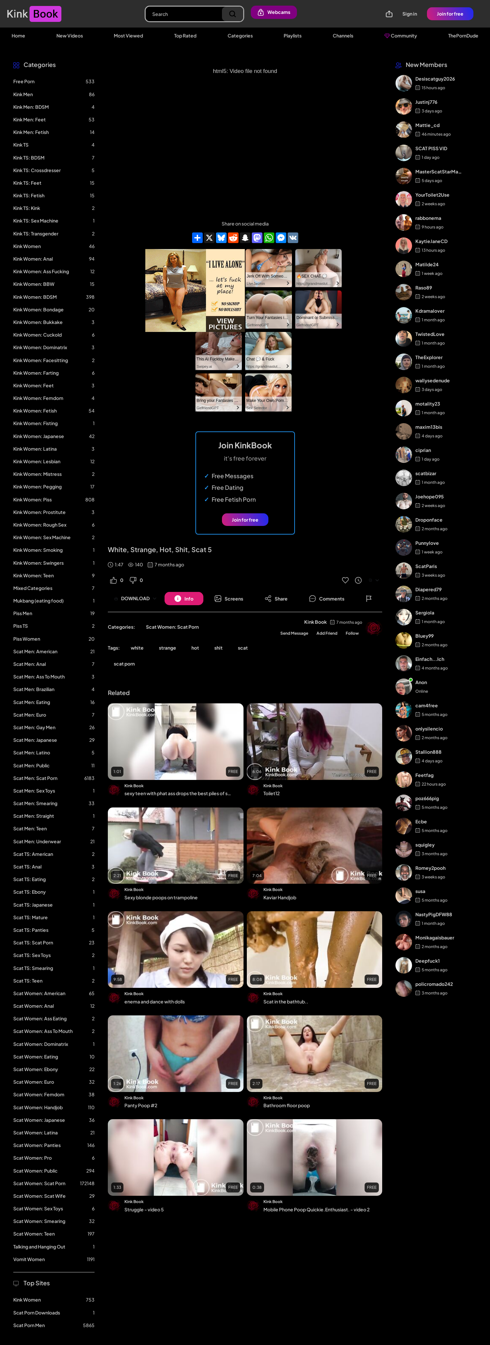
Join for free (450, 14)
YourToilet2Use (432, 195)
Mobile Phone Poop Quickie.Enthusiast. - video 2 (316, 1209)
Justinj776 (426, 102)
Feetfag (424, 775)
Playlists (293, 35)
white (137, 648)
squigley (425, 845)
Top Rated (185, 35)
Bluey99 (424, 636)
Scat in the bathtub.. (285, 1001)
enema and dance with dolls (154, 1001)
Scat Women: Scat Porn (172, 627)
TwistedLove (430, 334)
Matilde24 (427, 264)
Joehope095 (429, 496)
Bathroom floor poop (286, 1105)
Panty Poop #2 (140, 1105)
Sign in (409, 14)
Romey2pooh (430, 868)
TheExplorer (429, 357)
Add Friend (326, 633)
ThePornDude (463, 35)
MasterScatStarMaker (439, 171)
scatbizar (425, 473)
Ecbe (421, 821)
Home (18, 35)
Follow (352, 633)
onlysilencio (429, 729)
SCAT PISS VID (431, 148)
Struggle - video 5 (144, 1209)
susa (420, 891)
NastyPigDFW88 (433, 914)
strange (167, 648)
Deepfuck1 (427, 961)
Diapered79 (428, 589)
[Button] (184, 598)
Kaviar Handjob (279, 897)
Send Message (294, 633)
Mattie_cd (427, 125)
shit (218, 648)
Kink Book (315, 622)
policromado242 (434, 984)
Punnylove (427, 543)
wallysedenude (432, 380)
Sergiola (424, 612)
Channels (343, 35)
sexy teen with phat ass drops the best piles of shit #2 (178, 793)
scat (243, 648)
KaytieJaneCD (431, 241)
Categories (240, 35)
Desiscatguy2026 (435, 79)
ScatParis (426, 566)
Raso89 (423, 287)
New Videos (69, 35)
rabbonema (428, 218)
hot (195, 648)
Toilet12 (271, 793)
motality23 (427, 404)
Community (400, 35)
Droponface (429, 520)
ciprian (423, 450)
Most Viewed (128, 35)
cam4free (426, 705)
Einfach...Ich (429, 659)
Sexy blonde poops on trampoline (161, 897)
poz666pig (427, 798)
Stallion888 (428, 752)
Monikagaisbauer (434, 937)
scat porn (124, 664)
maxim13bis (428, 427)
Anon (421, 682)
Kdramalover (430, 311)
